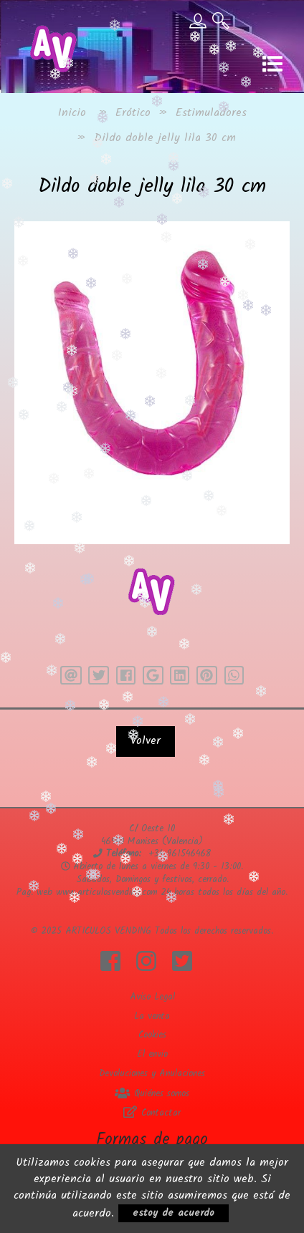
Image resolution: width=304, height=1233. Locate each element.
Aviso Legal (152, 997)
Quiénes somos (152, 1093)
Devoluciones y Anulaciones (152, 1073)
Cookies (152, 1035)
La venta (152, 1016)
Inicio (72, 113)
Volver (145, 741)
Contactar (151, 1113)
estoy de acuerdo (173, 1213)
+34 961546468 (179, 853)
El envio (152, 1054)
